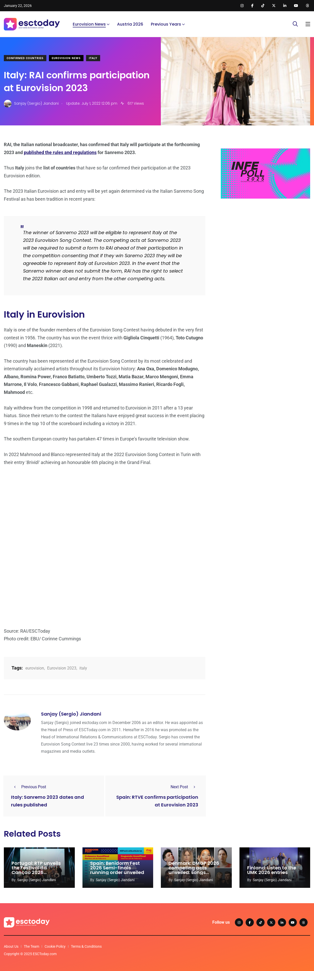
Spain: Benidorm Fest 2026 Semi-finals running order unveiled (117, 868)
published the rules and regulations (60, 152)
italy (83, 668)
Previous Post (28, 786)
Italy (93, 58)
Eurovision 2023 (61, 668)
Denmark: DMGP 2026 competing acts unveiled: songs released (194, 870)
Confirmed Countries (25, 58)
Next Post (184, 786)
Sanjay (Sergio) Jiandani (71, 714)
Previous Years (166, 24)
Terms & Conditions (86, 946)
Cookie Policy (55, 946)
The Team (31, 946)
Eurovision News (89, 24)
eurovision (34, 668)
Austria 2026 (130, 24)
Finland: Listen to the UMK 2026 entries (271, 870)
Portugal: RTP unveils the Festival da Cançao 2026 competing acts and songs (36, 872)
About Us (11, 946)
